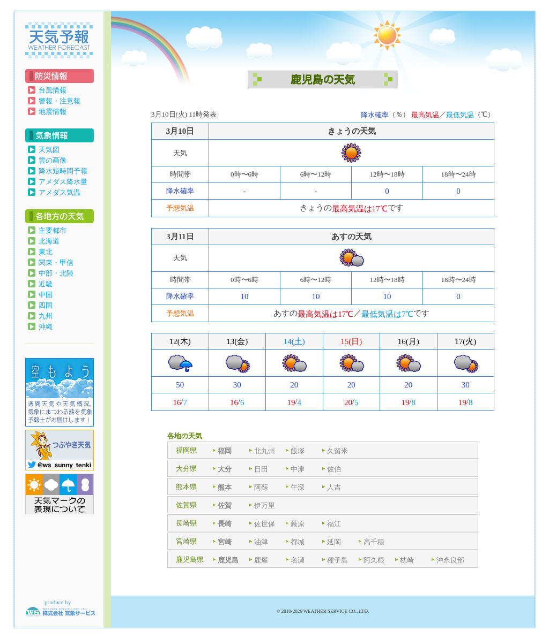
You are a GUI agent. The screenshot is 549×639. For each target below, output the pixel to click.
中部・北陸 (56, 273)
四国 (46, 305)
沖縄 (46, 327)
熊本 (225, 487)
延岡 (334, 541)
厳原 (298, 523)
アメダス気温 (59, 192)
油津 (261, 541)
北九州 (264, 450)
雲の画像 (52, 160)
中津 (298, 469)
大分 (225, 469)
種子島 (337, 560)
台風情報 (52, 90)
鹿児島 (228, 560)
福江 (334, 523)
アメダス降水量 (63, 182)
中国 (46, 295)
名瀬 (298, 560)
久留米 (337, 450)
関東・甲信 (56, 262)
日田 (261, 469)
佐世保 (264, 523)
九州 (46, 316)
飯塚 (298, 450)
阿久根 (373, 560)
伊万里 (264, 505)
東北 (46, 252)
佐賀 (225, 505)
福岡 (225, 450)
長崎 (225, 523)
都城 (298, 541)
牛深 (298, 487)
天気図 (49, 150)
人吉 (334, 487)
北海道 (49, 241)
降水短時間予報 (63, 171)
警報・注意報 (59, 101)
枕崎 (407, 560)
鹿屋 (261, 560)
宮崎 (225, 541)
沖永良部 (450, 560)
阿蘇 (261, 487)
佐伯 (334, 469)
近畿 (46, 284)
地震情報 (52, 112)
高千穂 (373, 541)
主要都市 (52, 230)
